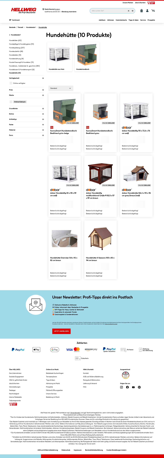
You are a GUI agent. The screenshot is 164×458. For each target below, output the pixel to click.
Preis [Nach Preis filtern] (26, 90)
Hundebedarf (14, 35)
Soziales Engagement (16, 376)
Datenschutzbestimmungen (111, 324)
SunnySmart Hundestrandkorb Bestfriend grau (99, 132)
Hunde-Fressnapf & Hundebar (21, 62)
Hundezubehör (16, 51)
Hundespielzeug (17, 48)
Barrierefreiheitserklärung (94, 450)
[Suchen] (132, 11)
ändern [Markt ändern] (57, 9)
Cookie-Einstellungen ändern (116, 450)
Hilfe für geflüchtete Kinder (18, 380)
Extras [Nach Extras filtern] (26, 114)
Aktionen (110, 20)
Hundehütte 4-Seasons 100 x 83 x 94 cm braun (100, 259)
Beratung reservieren (68, 11)
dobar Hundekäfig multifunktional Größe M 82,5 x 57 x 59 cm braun (100, 195)
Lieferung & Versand (90, 383)
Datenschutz (66, 450)
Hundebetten (15, 55)
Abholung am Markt (53, 383)
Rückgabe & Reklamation (91, 380)
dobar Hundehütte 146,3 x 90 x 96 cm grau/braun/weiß (136, 194)
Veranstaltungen (14, 387)
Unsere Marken (128, 2)
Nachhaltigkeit (14, 393)
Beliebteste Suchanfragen (55, 373)
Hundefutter (15, 40)
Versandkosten (75, 412)
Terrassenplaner (51, 376)
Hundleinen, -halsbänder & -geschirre (24, 66)
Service (143, 20)
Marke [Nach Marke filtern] (26, 95)
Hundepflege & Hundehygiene (21, 44)
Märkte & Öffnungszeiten (54, 390)
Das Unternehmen (15, 373)
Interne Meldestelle (15, 397)
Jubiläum (102, 20)
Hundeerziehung (16, 59)
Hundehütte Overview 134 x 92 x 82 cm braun (63, 259)
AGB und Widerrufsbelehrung (93, 376)
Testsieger (12, 390)
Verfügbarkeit (26, 78)
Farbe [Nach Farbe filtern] (26, 124)
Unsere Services (51, 393)
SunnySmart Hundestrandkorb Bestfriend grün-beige (63, 132)
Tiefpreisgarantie (15, 400)
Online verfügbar (19, 83)
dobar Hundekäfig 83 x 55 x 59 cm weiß (63, 194)
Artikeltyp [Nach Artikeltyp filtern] (26, 119)
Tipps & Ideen (133, 20)
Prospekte (151, 20)
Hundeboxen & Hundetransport (22, 69)
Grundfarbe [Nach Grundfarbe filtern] (26, 108)
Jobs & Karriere (140, 2)
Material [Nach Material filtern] (26, 130)
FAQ (84, 387)
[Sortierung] (60, 88)
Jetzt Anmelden (61, 331)
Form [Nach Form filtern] (26, 135)
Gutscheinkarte (121, 20)
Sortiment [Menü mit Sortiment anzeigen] (14, 20)
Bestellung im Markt (52, 397)
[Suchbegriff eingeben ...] (112, 11)
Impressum (78, 450)
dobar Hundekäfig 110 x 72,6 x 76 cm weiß (136, 132)
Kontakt (86, 373)
